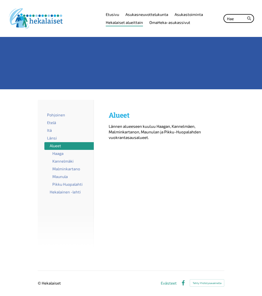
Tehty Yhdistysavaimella (207, 283)
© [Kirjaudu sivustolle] (40, 283)
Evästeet (169, 283)
